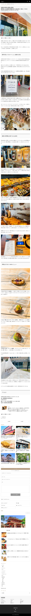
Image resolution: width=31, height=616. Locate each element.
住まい (2, 575)
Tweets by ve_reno (3, 588)
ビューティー (5, 507)
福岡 (8, 7)
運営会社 (15, 611)
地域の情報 (5, 7)
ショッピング (2, 600)
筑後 (2, 581)
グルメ (2, 7)
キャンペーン (20, 505)
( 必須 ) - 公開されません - (6, 479)
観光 (12, 7)
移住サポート (3, 584)
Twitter (15, 609)
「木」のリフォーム (6, 499)
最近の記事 (8, 530)
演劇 (2, 566)
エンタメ (3, 565)
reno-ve (15, 608)
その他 (11, 600)
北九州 (3, 578)
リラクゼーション (3, 601)
